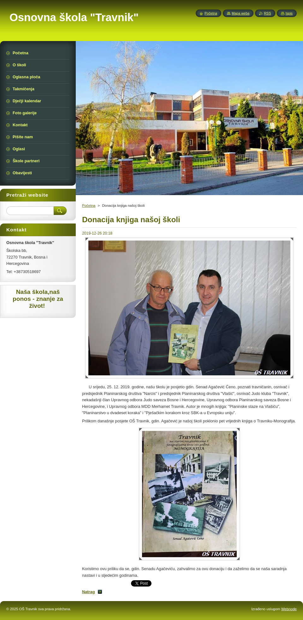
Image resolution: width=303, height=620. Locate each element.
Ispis (289, 13)
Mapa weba (240, 13)
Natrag (88, 591)
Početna (88, 205)
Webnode (289, 609)
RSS (267, 13)
